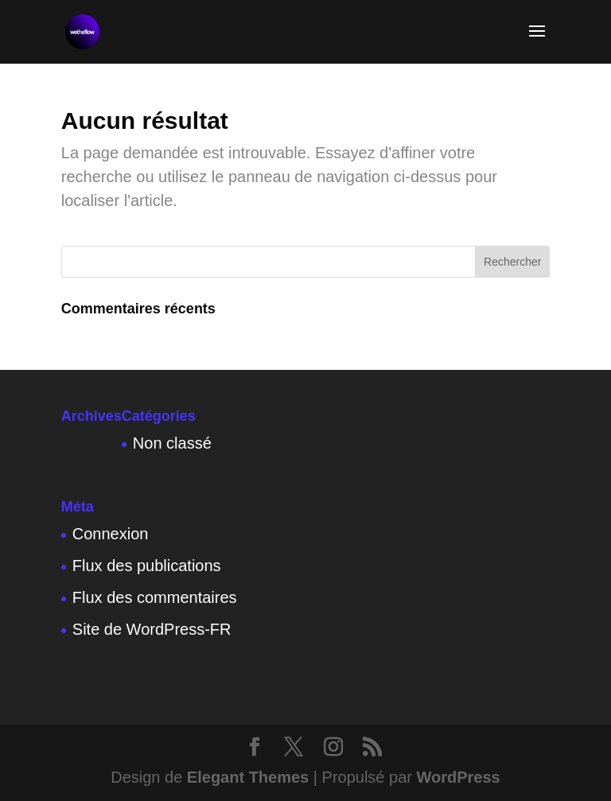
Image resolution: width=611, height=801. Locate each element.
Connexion (110, 533)
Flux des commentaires (154, 597)
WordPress (458, 777)
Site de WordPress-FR (152, 629)
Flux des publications (146, 565)
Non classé (172, 443)
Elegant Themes (248, 777)
